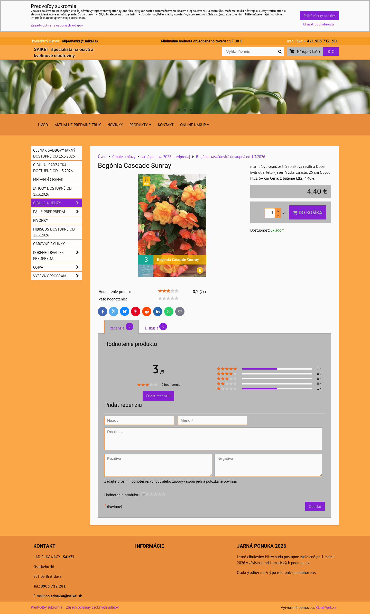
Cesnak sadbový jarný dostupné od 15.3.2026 (54, 153)
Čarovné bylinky (49, 243)
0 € (331, 51)
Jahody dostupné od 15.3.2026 (52, 191)
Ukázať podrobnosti (318, 24)
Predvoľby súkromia (46, 607)
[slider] (168, 291)
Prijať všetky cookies (320, 15)
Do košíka (307, 212)
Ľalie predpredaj (57, 211)
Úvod (43, 124)
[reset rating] (143, 494)
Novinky (115, 124)
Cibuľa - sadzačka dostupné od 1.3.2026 (53, 167)
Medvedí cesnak (48, 179)
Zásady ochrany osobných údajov (92, 607)
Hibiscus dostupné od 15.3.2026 (54, 231)
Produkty (140, 124)
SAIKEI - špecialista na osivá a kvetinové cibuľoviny (63, 52)
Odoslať (315, 506)
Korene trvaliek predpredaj (57, 255)
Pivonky (40, 220)
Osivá (57, 267)
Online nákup (195, 124)
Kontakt (165, 124)
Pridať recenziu (158, 395)
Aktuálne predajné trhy (78, 124)
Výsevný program (57, 276)
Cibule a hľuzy (57, 203)
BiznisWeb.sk (326, 607)
